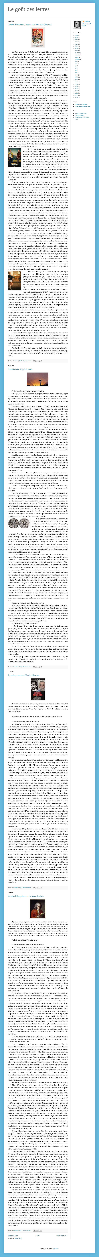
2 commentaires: (27, 1230)
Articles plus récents (13, 1235)
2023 (76, 42)
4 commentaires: (27, 666)
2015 (76, 86)
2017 (76, 82)
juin (76, 66)
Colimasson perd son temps (82, 117)
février (76, 75)
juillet (76, 63)
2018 (76, 80)
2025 (76, 37)
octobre (77, 57)
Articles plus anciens (62, 1235)
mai (76, 68)
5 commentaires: (27, 360)
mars (76, 72)
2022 (76, 44)
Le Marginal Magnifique (81, 113)
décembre (77, 52)
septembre (77, 59)
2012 (76, 93)
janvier (76, 77)
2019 (76, 51)
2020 (76, 48)
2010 (76, 97)
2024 (76, 39)
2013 (76, 91)
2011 (76, 95)
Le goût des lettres (29, 9)
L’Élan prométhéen (79, 115)
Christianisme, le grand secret (20, 369)
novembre (77, 55)
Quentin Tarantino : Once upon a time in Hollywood (29, 24)
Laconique (87, 21)
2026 (76, 35)
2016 (76, 84)
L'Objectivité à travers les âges (82, 106)
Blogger (56, 1248)
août (76, 61)
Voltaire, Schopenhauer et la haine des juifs (26, 896)
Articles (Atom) (18, 1238)
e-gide (76, 119)
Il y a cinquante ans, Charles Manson (23, 675)
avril (76, 70)
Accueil (37, 1235)
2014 (76, 88)
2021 (76, 46)
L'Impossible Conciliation (81, 104)
